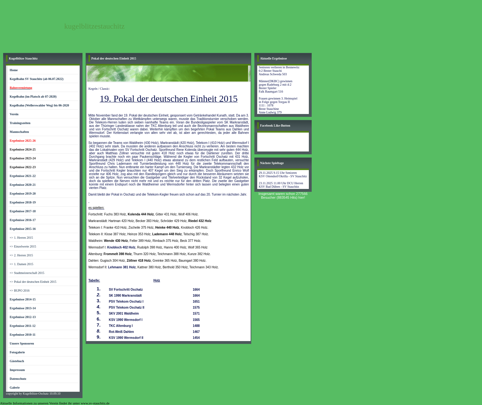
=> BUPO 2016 (20, 290)
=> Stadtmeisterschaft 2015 (27, 273)
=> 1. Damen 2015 (21, 264)
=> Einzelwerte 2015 (23, 246)
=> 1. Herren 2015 (21, 237)
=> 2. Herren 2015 (21, 255)
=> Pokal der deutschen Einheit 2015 (33, 281)
